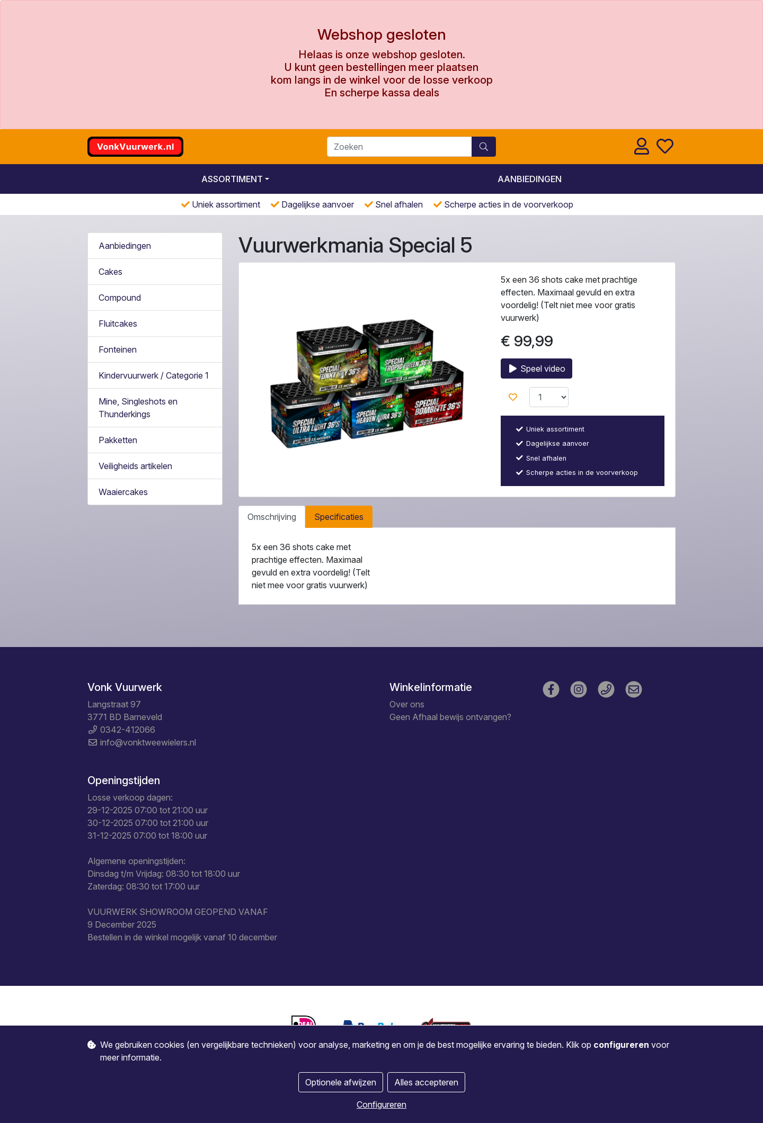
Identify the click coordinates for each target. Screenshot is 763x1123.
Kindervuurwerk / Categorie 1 (154, 375)
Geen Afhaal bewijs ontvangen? (450, 717)
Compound (120, 297)
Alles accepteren (426, 1082)
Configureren (381, 1104)
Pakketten (118, 440)
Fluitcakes (118, 323)
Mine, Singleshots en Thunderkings (138, 407)
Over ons (406, 704)
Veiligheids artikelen (135, 466)
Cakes (110, 271)
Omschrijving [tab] (271, 516)
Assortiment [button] (232, 179)
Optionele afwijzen (340, 1082)
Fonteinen (118, 349)
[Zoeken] (399, 147)
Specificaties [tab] (338, 516)
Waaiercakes (123, 492)
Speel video (536, 368)
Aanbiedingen (530, 179)
